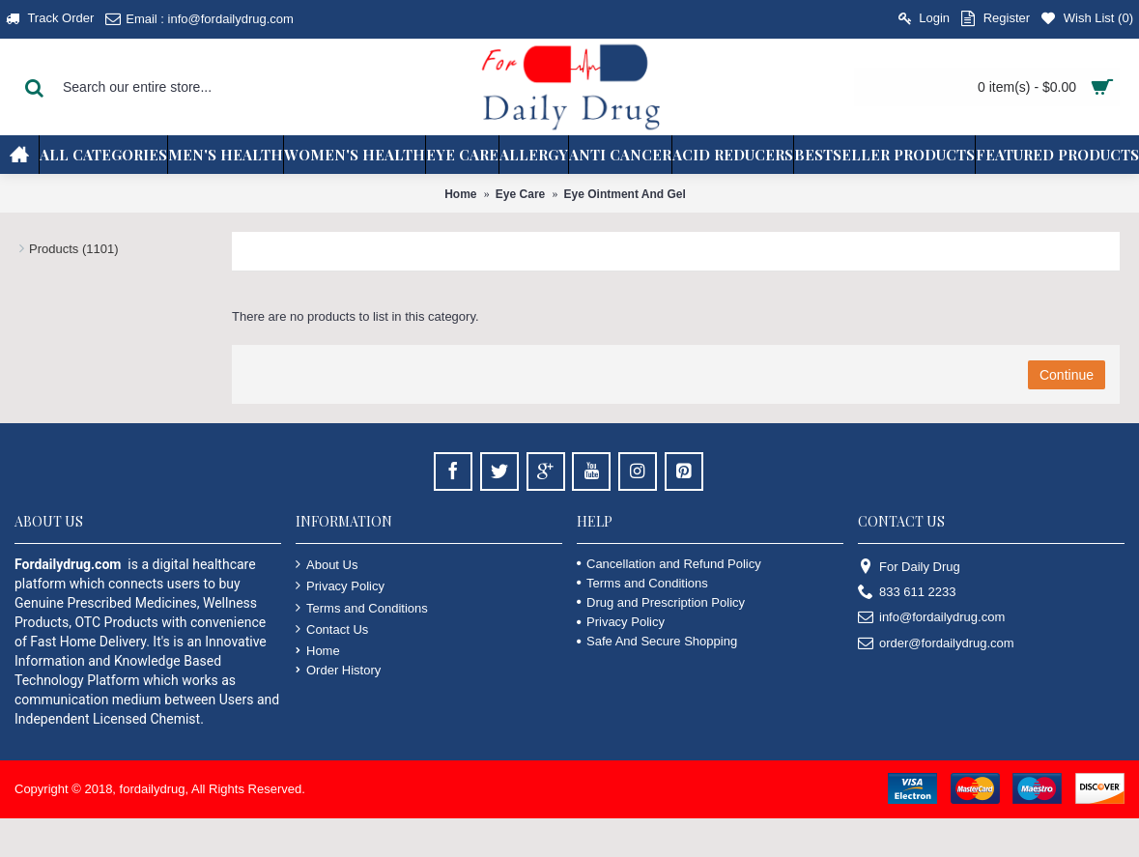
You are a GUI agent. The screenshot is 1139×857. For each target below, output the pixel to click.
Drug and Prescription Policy (661, 602)
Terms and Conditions (362, 607)
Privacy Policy (340, 585)
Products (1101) (74, 249)
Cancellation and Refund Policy (669, 564)
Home (460, 194)
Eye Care (520, 194)
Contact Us (332, 629)
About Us (326, 564)
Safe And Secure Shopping (657, 641)
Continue (1066, 375)
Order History (338, 670)
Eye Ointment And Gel (625, 194)
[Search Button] (33, 87)
